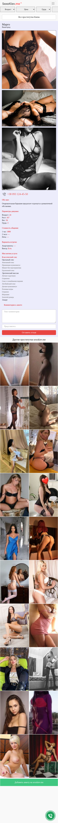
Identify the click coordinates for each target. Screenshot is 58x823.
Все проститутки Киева (29, 17)
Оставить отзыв (29, 332)
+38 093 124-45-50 (17, 194)
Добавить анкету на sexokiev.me (29, 782)
